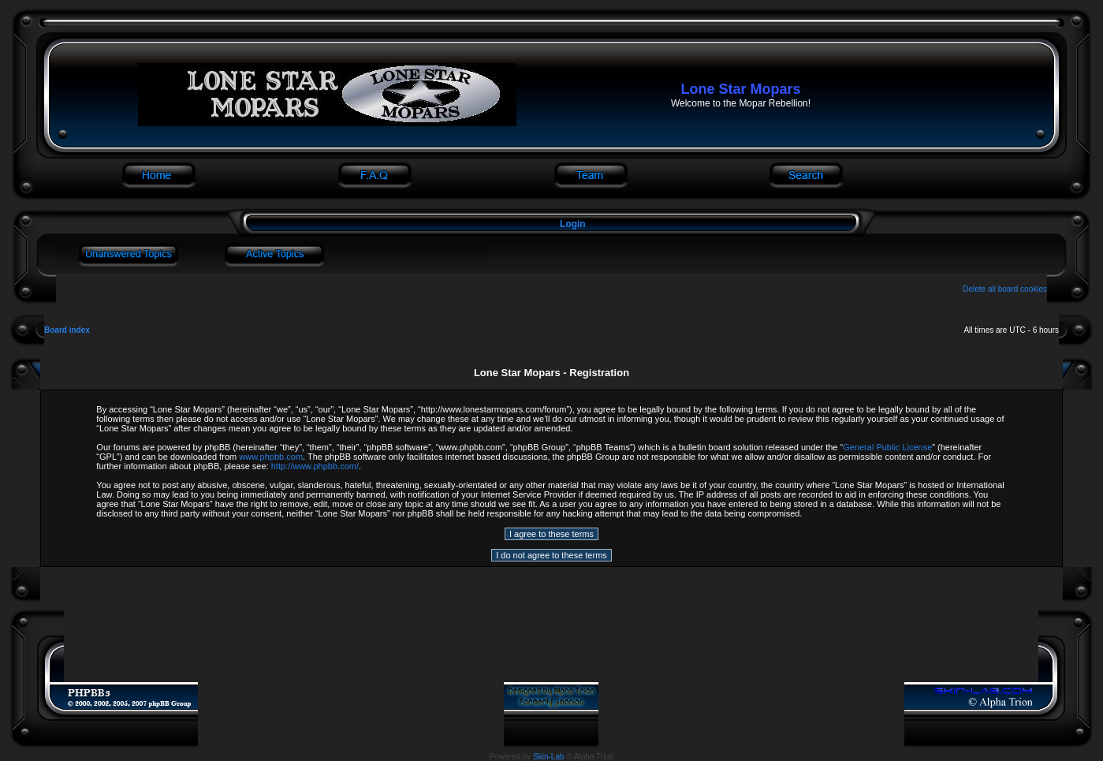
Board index (67, 330)
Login (573, 223)
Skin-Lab (548, 756)
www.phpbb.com (271, 456)
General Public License (887, 447)
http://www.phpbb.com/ (315, 466)
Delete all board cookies (1005, 289)
